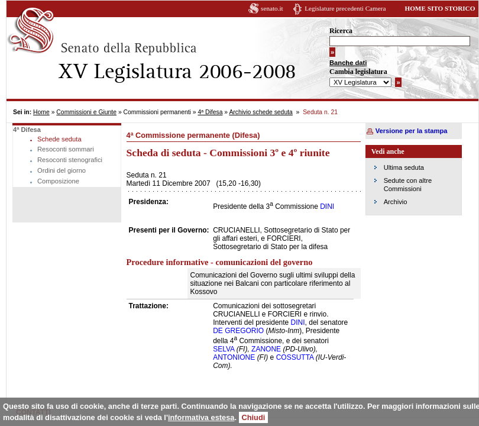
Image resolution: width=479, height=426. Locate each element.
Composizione (58, 181)
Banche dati (348, 62)
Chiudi (254, 417)
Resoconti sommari (65, 149)
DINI (327, 206)
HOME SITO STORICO (439, 8)
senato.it (272, 8)
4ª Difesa (210, 112)
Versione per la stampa (412, 130)
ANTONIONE (234, 357)
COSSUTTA (295, 357)
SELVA (223, 349)
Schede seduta (59, 139)
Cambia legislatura (358, 71)
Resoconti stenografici (69, 159)
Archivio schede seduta (260, 112)
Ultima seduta (404, 167)
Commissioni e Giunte (86, 112)
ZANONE (266, 349)
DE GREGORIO (238, 331)
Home (41, 112)
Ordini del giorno (61, 170)
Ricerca (340, 31)
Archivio (395, 201)
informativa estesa (201, 417)
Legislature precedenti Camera (345, 8)
